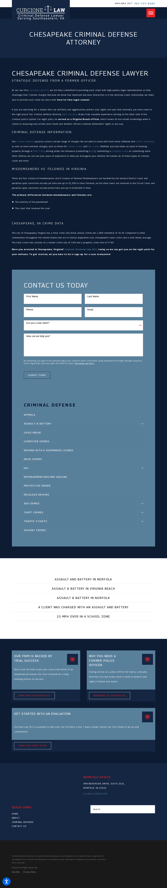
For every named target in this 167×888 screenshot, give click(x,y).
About (16, 818)
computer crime (120, 151)
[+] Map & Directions (95, 793)
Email (90, 309)
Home (15, 814)
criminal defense (25, 141)
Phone (29, 309)
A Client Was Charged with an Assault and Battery (83, 607)
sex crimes (93, 146)
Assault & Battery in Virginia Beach (83, 588)
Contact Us (19, 826)
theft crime (39, 151)
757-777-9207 (144, 3)
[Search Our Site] (151, 809)
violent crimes (75, 146)
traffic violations (145, 141)
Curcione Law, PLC (39, 90)
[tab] (142, 424)
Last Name (93, 296)
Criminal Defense (23, 822)
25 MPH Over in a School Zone (83, 616)
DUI (93, 151)
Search (96, 809)
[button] (6, 881)
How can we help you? (38, 336)
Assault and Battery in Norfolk (83, 579)
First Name (32, 296)
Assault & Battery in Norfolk (83, 598)
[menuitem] (83, 415)
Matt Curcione (69, 114)
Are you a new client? (37, 323)
